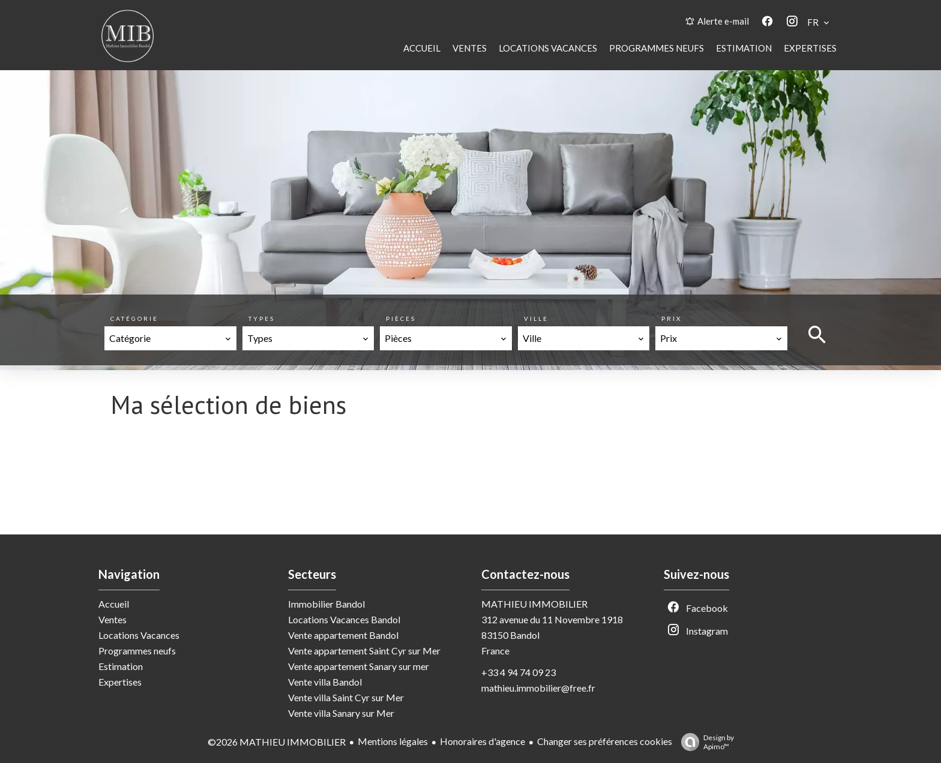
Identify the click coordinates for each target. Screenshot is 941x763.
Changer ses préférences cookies (604, 741)
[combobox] (170, 338)
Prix (671, 318)
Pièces (401, 318)
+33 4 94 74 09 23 (518, 672)
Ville (536, 318)
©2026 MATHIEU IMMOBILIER (277, 741)
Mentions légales (393, 741)
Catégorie (134, 318)
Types (261, 318)
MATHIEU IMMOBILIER (534, 603)
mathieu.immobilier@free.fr (538, 687)
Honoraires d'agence (482, 741)
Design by (704, 742)
